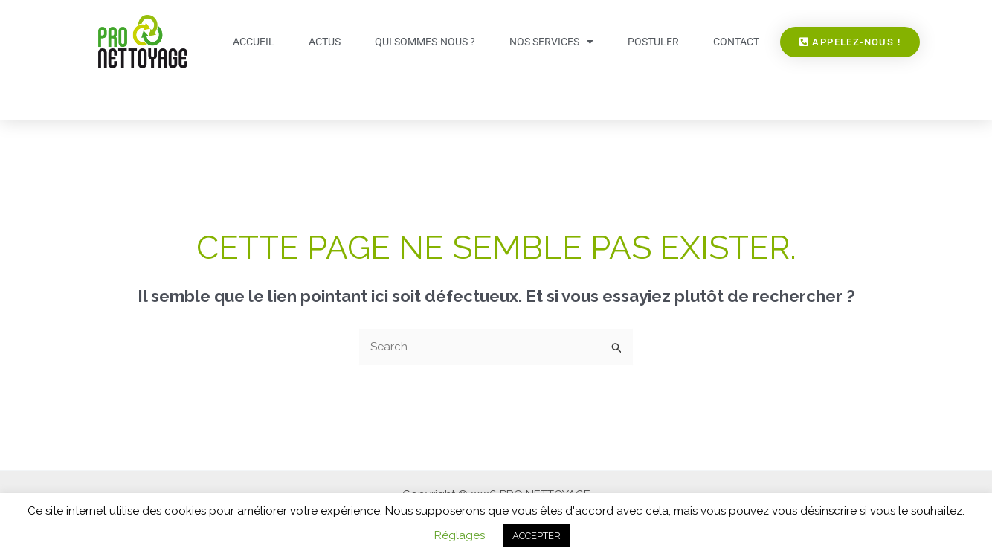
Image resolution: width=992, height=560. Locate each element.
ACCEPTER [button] (536, 535)
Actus (325, 42)
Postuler (653, 42)
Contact (736, 42)
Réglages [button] (459, 535)
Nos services (551, 41)
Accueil (253, 42)
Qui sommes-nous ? (425, 42)
